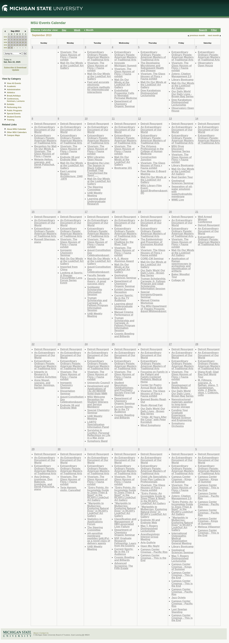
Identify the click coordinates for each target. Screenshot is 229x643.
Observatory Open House (182, 109)
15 (9, 42)
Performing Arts (14, 107)
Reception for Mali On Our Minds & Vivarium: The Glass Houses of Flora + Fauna (45, 151)
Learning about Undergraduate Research (96, 201)
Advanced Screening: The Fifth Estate (123, 566)
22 (9, 45)
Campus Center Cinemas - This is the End (153, 558)
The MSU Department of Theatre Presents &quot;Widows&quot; (154, 309)
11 (17, 39)
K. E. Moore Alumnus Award (124, 260)
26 (20, 45)
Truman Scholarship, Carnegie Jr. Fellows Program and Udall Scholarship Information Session (153, 283)
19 (20, 42)
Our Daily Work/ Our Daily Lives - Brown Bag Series (182, 94)
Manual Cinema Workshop (150, 301)
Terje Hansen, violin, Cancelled (70, 489)
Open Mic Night (150, 546)
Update (15, 70)
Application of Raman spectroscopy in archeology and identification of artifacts (181, 265)
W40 (5, 48)
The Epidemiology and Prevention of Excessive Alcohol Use (152, 243)
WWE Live (177, 199)
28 (26, 45)
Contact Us (44, 633)
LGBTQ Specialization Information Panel (98, 424)
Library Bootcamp (182, 79)
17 (14, 42)
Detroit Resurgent (45, 123)
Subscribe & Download (15, 67)
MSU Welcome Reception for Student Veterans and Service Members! (97, 401)
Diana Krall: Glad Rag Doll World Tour (208, 374)
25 (17, 45)
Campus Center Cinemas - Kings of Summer (181, 479)
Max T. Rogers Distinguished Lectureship (149, 528)
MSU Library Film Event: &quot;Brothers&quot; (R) (154, 189)
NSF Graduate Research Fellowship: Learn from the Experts (125, 542)
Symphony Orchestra (178, 424)
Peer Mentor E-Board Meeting (153, 172)
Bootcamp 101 (123, 167)
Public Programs (14, 110)
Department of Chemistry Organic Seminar (124, 104)
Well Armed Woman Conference (205, 219)
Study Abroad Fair (152, 405)
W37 (5, 39)
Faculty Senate (96, 275)
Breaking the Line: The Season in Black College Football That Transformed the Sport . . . (98, 169)
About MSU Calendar (16, 129)
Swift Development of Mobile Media (181, 385)
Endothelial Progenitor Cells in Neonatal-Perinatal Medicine (125, 94)
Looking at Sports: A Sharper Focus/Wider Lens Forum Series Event (71, 277)
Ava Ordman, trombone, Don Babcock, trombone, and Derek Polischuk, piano (44, 483)
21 (26, 42)
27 (23, 45)
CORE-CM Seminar (152, 258)
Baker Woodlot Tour (180, 275)
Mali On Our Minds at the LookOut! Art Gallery (72, 65)
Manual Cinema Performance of (123, 313)
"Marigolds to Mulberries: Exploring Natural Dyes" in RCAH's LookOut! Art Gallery (98, 509)
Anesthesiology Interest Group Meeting (150, 537)
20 (23, 42)
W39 (5, 45)
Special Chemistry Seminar (98, 411)
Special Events (13, 113)
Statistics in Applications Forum (95, 521)
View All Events (14, 83)
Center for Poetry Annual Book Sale (151, 386)
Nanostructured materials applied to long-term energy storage (181, 403)
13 (23, 39)
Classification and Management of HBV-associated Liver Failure (125, 522)
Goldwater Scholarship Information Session (94, 291)
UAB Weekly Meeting (94, 194)
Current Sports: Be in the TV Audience (123, 298)
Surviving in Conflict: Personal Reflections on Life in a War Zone (98, 434)
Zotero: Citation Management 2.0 (181, 75)
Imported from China (69, 268)
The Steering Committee (95, 188)
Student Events (14, 117)
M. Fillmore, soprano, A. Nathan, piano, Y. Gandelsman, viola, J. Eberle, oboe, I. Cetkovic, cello (208, 387)
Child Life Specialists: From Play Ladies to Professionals (154, 479)
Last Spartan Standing (179, 610)
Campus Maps (13, 135)
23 (12, 45)
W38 (5, 42)
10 (14, 39)
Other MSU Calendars (17, 132)
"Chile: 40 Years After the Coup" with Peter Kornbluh (154, 419)
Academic (11, 86)
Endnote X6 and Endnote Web (70, 158)
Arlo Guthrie (148, 542)
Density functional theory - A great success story (98, 281)
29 (9, 48)
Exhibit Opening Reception (124, 291)
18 (17, 42)
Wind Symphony (151, 425)
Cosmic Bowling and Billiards (124, 335)
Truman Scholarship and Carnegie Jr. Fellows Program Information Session (97, 304)
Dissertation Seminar (67, 392)
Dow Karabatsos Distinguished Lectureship (151, 93)
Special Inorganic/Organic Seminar (152, 294)
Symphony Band (97, 441)
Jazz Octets (178, 597)
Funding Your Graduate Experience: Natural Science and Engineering (181, 415)
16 (12, 42)
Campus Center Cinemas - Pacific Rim (154, 550)
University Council (98, 382)
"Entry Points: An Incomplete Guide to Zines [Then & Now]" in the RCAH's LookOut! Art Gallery (98, 493)
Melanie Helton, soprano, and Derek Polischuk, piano (44, 163)
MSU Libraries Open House (96, 158)
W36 (5, 37)
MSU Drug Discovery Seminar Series (180, 149)
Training (10, 120)
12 (20, 39)
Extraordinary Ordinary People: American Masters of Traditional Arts (98, 56)
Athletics (11, 92)
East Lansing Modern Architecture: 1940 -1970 (71, 175)
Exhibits (10, 104)
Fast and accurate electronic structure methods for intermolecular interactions (98, 87)
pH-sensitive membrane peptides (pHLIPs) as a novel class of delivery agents (98, 538)
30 (12, 48)
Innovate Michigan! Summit (125, 64)
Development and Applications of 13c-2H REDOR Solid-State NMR (98, 389)
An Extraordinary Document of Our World (44, 129)
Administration (13, 89)
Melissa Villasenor (209, 526)
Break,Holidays (14, 96)
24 (14, 45)
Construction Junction (149, 158)
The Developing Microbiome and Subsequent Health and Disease (152, 66)
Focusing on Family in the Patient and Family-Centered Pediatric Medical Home (154, 376)
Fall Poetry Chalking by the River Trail (123, 242)
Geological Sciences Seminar (182, 182)
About (35, 633)
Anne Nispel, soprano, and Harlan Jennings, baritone (44, 384)
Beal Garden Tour (182, 177)
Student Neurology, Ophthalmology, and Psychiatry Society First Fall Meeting (124, 389)
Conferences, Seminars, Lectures (16, 100)
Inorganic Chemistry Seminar (66, 253)
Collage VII (178, 280)
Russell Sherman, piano (45, 240)
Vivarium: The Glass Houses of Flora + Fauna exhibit (70, 56)
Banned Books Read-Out (154, 400)
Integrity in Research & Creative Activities (45, 374)
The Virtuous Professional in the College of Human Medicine (152, 150)
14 (26, 39)
